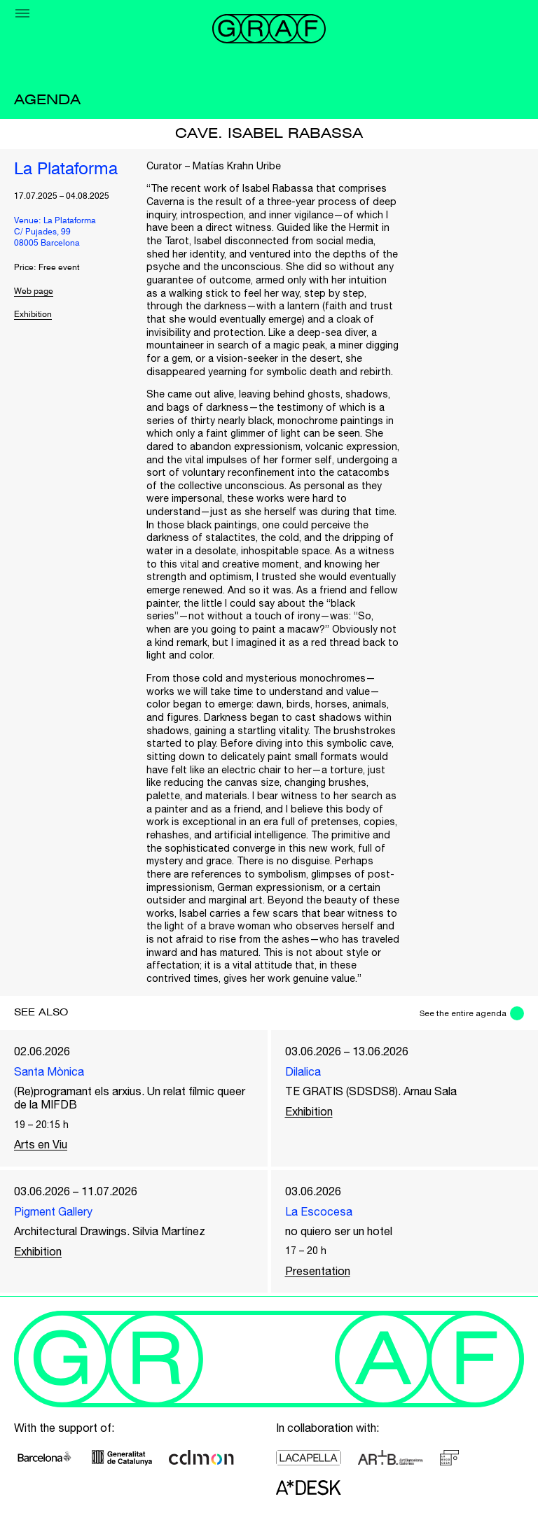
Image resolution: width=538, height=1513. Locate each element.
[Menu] (22, 13)
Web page (33, 292)
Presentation (317, 1271)
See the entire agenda (463, 1013)
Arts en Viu (40, 1144)
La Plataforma (66, 170)
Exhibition (33, 315)
